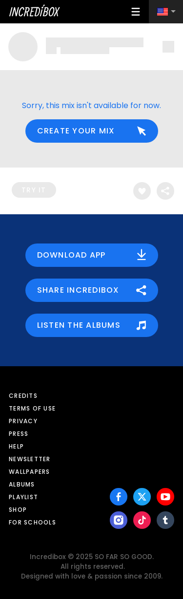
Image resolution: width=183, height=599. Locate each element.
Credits (23, 396)
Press (18, 434)
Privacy (23, 421)
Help (16, 446)
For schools (32, 522)
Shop (18, 509)
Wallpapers (29, 472)
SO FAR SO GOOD (123, 557)
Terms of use (32, 408)
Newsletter (30, 459)
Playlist (23, 497)
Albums (22, 484)
